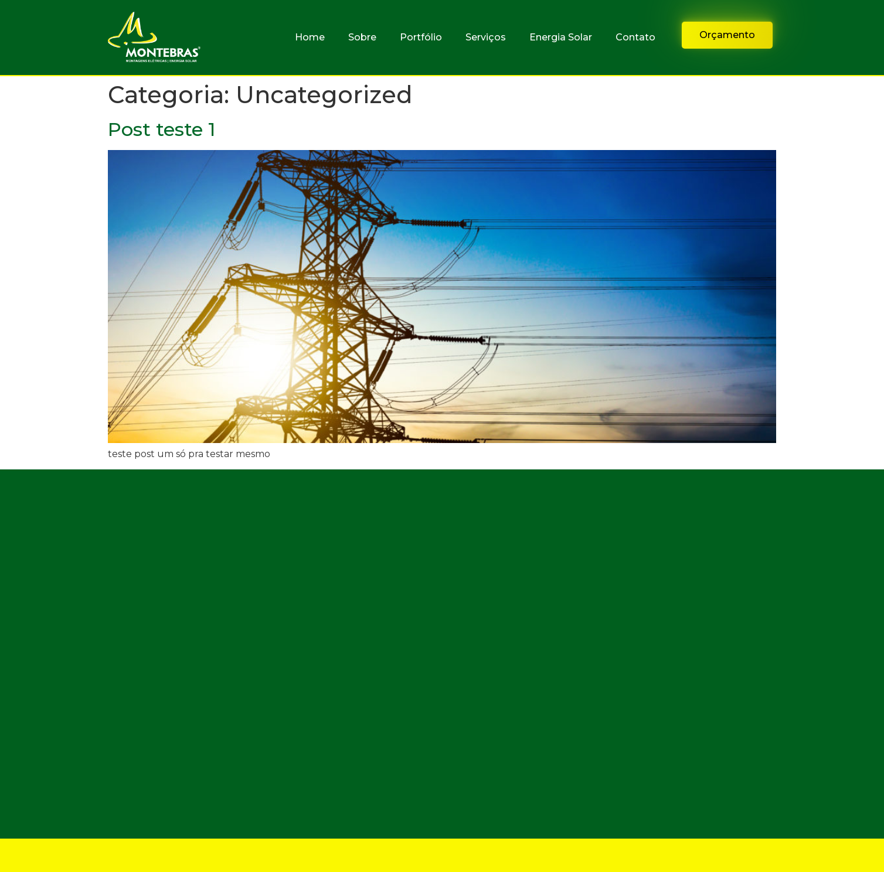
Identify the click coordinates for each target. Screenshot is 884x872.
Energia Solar (560, 37)
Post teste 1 (161, 129)
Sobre (362, 37)
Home (310, 37)
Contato (635, 37)
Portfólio (421, 37)
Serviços (485, 37)
